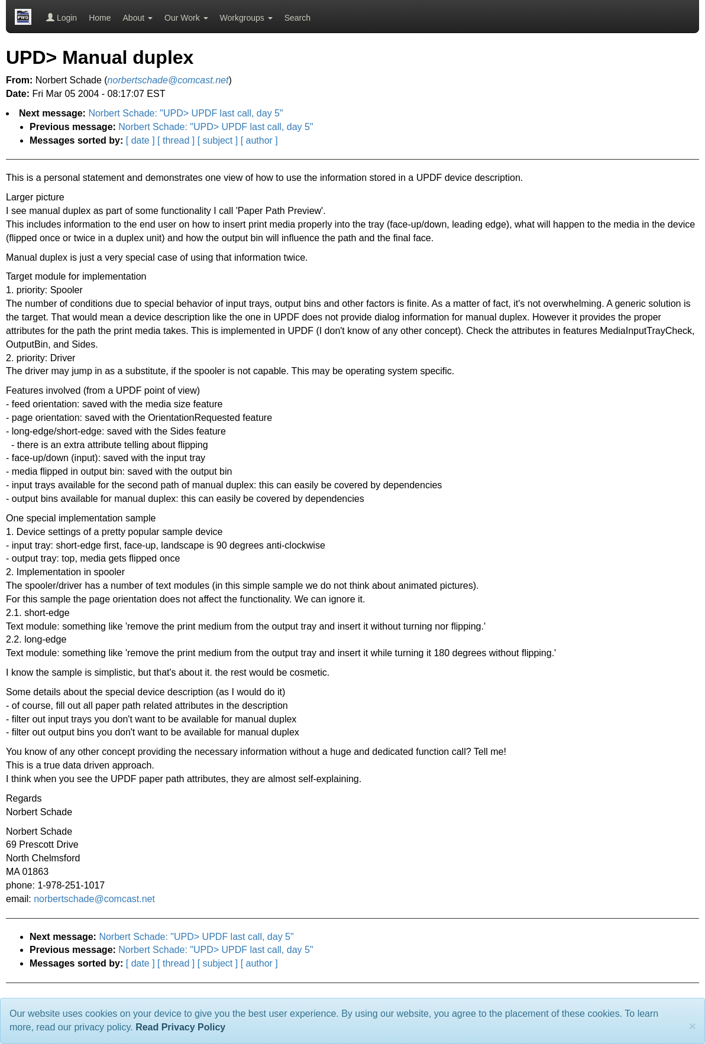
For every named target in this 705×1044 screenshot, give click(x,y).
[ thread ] (176, 140)
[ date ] (140, 140)
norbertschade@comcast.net (94, 899)
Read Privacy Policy (180, 1027)
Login (61, 17)
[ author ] (259, 140)
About (138, 17)
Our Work (186, 17)
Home (100, 17)
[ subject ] (218, 140)
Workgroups (246, 17)
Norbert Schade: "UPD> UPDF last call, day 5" (185, 113)
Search (297, 17)
